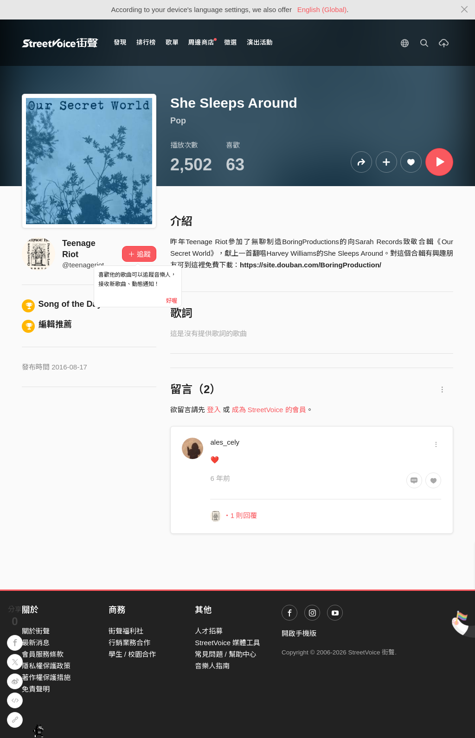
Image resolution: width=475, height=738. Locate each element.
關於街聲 (36, 631)
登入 (214, 410)
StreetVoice (60, 42)
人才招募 (209, 631)
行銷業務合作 (129, 643)
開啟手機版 (299, 633)
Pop (178, 120)
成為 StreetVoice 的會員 (269, 410)
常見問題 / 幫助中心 (226, 654)
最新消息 (36, 643)
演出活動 (260, 42)
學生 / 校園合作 (132, 654)
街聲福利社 (126, 631)
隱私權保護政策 (46, 666)
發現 (120, 42)
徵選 (230, 42)
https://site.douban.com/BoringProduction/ (310, 265)
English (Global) (322, 9)
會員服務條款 (43, 654)
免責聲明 (36, 689)
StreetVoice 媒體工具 (227, 643)
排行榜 (146, 42)
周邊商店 (202, 42)
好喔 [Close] (171, 301)
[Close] (464, 9)
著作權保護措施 (46, 677)
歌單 (172, 42)
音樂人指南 (212, 666)
